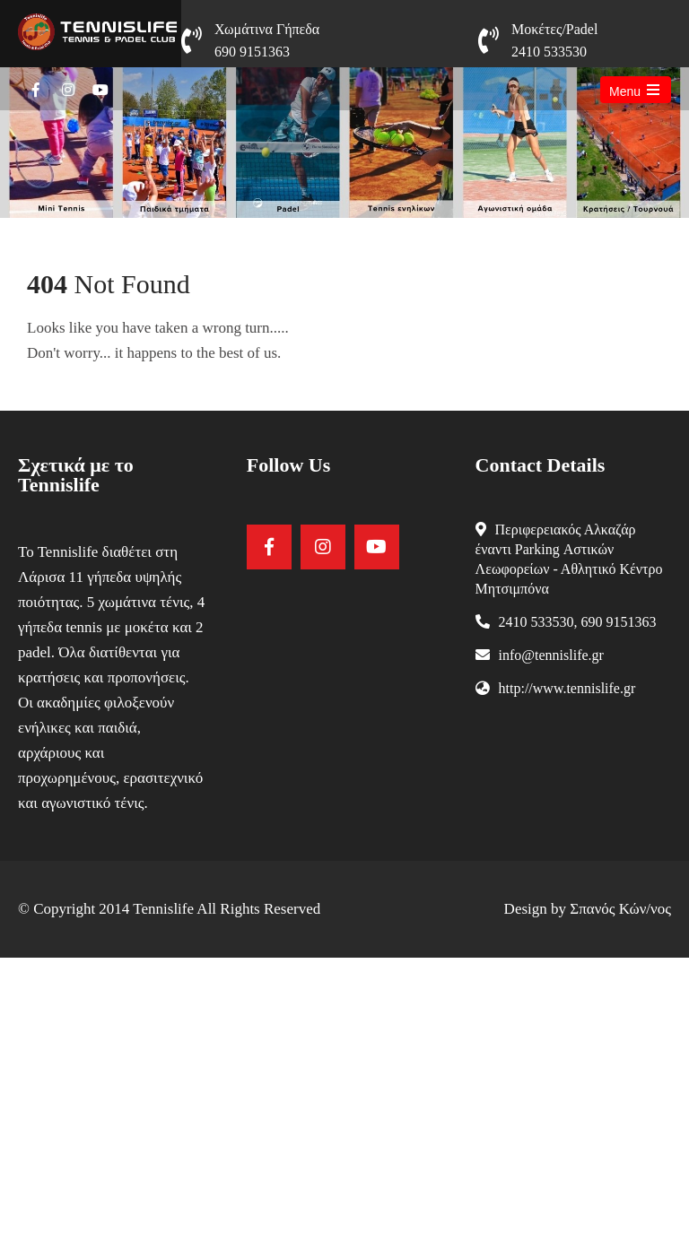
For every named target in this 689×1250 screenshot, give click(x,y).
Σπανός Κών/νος (620, 908)
